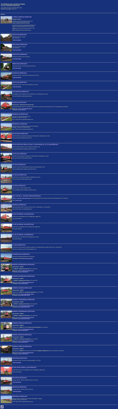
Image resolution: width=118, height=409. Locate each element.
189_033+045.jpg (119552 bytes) (20, 133)
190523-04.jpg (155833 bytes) (19, 387)
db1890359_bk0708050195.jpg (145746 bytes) (23, 264)
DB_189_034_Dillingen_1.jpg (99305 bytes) (22, 234)
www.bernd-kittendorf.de (23, 271)
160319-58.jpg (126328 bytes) (19, 377)
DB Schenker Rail (26, 198)
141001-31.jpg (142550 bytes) (19, 82)
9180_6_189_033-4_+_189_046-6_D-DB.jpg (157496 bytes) (26, 195)
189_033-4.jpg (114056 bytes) (19, 153)
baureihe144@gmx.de (27, 108)
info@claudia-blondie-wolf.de (27, 294)
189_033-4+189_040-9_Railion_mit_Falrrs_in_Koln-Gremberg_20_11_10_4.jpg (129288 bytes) (35, 144)
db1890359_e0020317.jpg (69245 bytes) (22, 346)
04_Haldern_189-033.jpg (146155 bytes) (22, 16)
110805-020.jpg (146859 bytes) (19, 54)
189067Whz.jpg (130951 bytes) (19, 396)
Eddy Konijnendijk (17, 40)
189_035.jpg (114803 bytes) (19, 185)
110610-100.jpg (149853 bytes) (19, 44)
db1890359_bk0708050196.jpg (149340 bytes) (23, 276)
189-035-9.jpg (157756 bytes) (19, 102)
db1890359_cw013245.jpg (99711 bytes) (22, 287)
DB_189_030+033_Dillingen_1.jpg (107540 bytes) (24, 367)
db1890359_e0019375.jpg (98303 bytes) (22, 323)
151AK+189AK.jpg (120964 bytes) (20, 91)
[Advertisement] (110, 6)
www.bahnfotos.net (22, 109)
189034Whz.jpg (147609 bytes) (19, 123)
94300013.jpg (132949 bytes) (19, 204)
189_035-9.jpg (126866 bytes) (19, 174)
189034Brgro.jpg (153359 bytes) (20, 114)
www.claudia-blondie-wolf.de (24, 295)
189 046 (19, 198)
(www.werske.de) (29, 258)
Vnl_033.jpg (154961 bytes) (19, 244)
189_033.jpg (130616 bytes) (19, 164)
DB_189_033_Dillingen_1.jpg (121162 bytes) (23, 214)
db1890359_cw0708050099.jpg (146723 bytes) (23, 311)
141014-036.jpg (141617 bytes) (19, 358)
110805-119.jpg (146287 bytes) (19, 63)
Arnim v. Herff (19, 200)
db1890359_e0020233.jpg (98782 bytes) (22, 334)
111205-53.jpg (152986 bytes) (19, 73)
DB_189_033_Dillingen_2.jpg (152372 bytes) (23, 224)
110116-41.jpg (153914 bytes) (19, 34)
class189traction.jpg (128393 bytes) (21, 254)
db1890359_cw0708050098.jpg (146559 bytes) (23, 299)
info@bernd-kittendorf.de (28, 270)
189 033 (14, 198)
